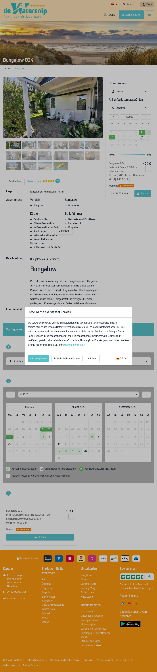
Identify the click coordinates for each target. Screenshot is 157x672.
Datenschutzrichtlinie (74, 345)
